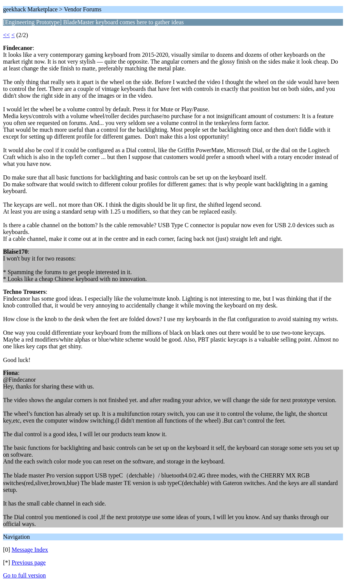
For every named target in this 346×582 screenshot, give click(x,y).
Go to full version (24, 575)
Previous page (29, 562)
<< (6, 35)
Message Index (30, 549)
